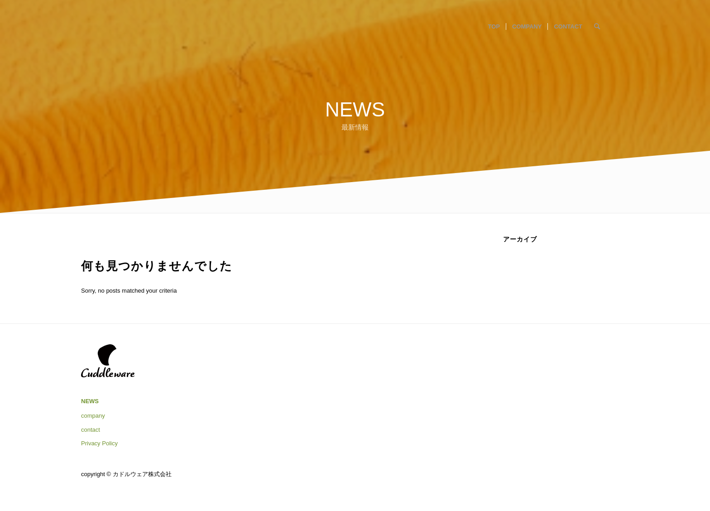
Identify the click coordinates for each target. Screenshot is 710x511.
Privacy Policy (99, 443)
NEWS (90, 401)
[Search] (597, 26)
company (93, 415)
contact (90, 429)
